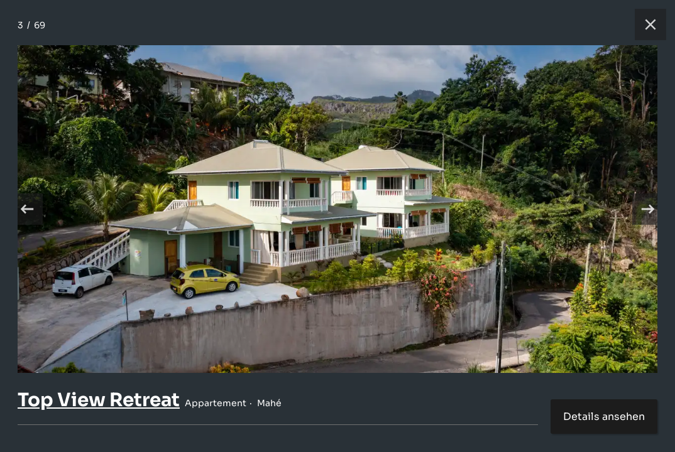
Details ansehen (604, 416)
